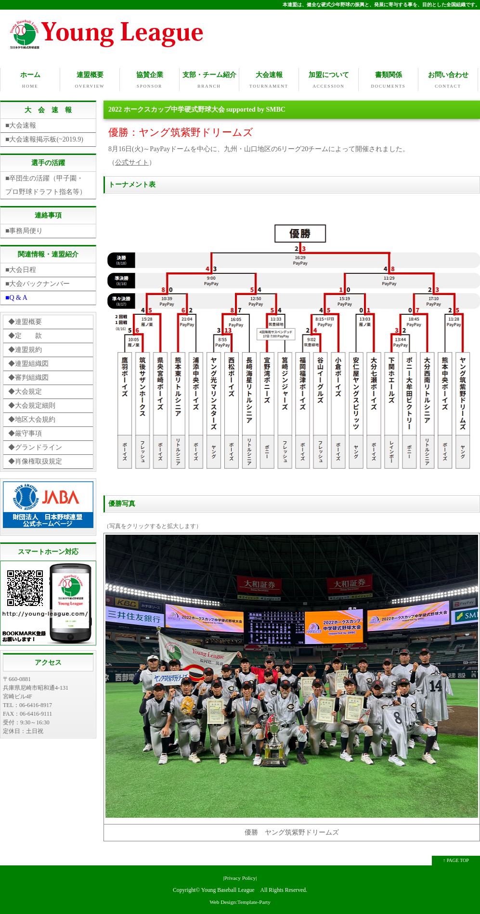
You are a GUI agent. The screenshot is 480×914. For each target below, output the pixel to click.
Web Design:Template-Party (240, 901)
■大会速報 (20, 124)
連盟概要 (89, 80)
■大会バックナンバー (37, 282)
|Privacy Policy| (240, 877)
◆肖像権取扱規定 (35, 460)
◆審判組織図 (28, 376)
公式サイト (132, 161)
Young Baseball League (228, 889)
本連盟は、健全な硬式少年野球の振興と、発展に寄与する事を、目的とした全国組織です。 (381, 4)
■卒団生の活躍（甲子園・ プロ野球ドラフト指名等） (47, 184)
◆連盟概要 (25, 320)
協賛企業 (149, 80)
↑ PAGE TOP (456, 859)
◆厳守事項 (25, 432)
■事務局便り (24, 229)
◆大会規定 (25, 390)
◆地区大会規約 (31, 418)
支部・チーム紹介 (209, 80)
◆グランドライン (35, 446)
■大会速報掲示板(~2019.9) (44, 138)
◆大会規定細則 (31, 404)
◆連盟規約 (25, 348)
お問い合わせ (448, 80)
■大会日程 (20, 268)
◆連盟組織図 (28, 362)
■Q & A (16, 296)
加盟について (328, 80)
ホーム (30, 80)
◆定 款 (25, 334)
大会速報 (268, 80)
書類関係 (388, 80)
